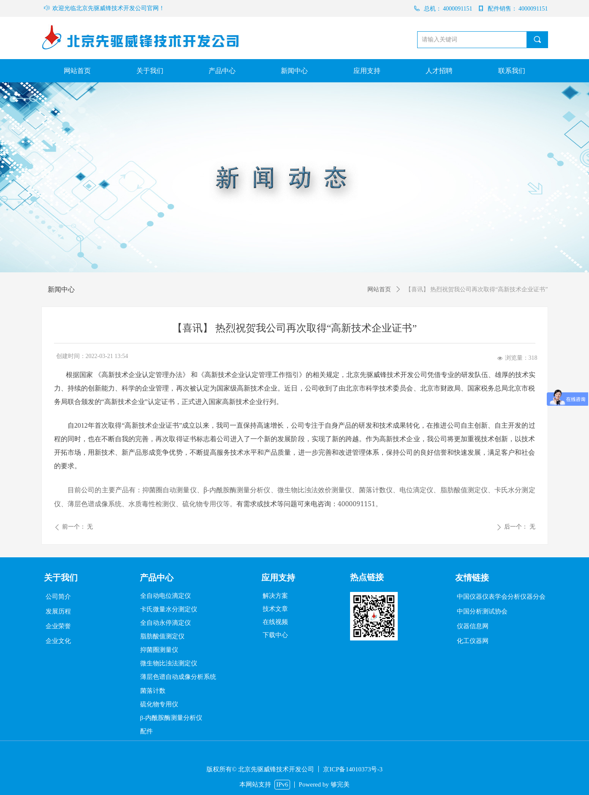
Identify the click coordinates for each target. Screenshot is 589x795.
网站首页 (379, 289)
